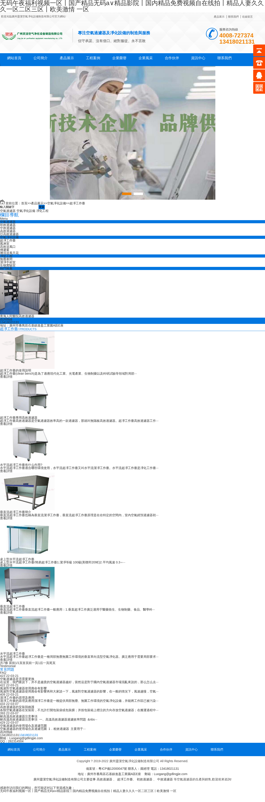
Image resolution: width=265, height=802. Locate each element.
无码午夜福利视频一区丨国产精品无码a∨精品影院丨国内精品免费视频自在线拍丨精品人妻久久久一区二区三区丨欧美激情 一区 (88, 791)
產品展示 (219, 16)
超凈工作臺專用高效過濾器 (18, 417)
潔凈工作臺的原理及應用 (17, 697)
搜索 (42, 207)
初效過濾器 (8, 225)
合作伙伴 (172, 58)
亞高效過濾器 (9, 234)
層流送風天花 (9, 253)
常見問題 (7, 669)
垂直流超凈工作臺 (12, 606)
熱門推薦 (6, 268)
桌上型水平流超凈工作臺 (17, 559)
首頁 (24, 203)
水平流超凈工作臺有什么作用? (21, 465)
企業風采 (146, 58)
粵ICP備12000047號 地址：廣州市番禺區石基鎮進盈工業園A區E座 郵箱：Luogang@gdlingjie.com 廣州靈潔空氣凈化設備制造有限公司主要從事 (110, 774)
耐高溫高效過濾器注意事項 (18, 716)
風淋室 (4, 243)
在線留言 (247, 16)
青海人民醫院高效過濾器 (17, 316)
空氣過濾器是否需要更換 (17, 679)
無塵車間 (6, 259)
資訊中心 (198, 58)
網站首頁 (14, 58)
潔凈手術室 (8, 262)
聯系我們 (233, 16)
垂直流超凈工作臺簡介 (15, 512)
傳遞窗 (4, 250)
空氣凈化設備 (56, 203)
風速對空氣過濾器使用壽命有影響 (23, 688)
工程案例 (93, 58)
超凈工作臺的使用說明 (15, 370)
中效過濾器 (8, 228)
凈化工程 (42, 211)
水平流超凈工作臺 (12, 653)
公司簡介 (40, 58)
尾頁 (52, 663)
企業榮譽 (119, 58)
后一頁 (44, 663)
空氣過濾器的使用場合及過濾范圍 (23, 725)
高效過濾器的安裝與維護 (17, 707)
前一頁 (33, 663)
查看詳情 (6, 376)
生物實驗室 (8, 265)
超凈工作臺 (77, 203)
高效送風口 (8, 246)
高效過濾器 (8, 231)
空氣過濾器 (8, 211)
